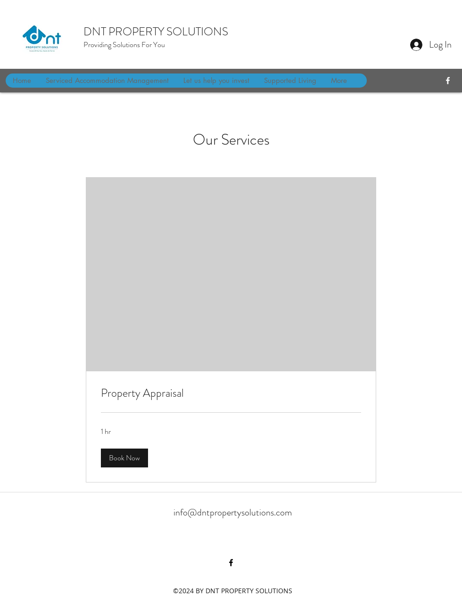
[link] (231, 393)
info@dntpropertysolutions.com (232, 512)
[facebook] (448, 80)
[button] (124, 458)
